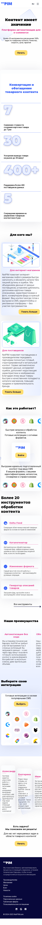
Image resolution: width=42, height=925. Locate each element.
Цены (5, 885)
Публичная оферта (10, 902)
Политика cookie (10, 896)
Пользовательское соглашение (16, 904)
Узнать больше (29, 311)
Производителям (10, 880)
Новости (6, 890)
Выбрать (21, 704)
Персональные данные (12, 899)
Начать (21, 52)
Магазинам (7, 882)
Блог (5, 888)
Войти (21, 455)
